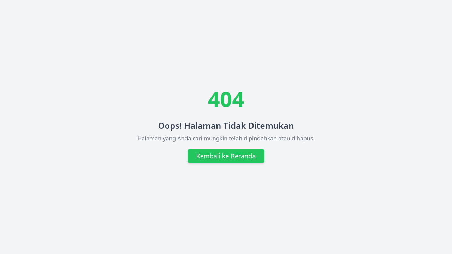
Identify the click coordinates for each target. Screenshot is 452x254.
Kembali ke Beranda (226, 156)
